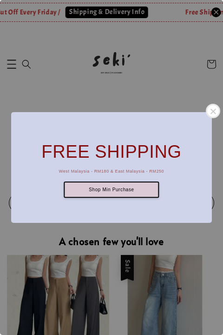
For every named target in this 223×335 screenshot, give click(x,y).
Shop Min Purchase (111, 189)
